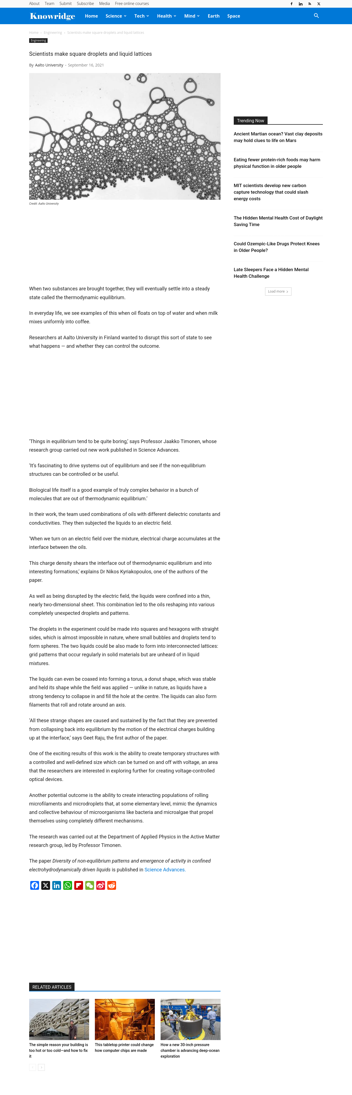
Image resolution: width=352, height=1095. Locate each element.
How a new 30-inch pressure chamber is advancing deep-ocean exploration (190, 1050)
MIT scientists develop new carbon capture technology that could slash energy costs (271, 192)
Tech (141, 16)
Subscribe (85, 3)
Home (91, 16)
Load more (278, 291)
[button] (316, 16)
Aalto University (49, 65)
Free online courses (132, 3)
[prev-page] (32, 1067)
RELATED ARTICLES (51, 987)
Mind (192, 16)
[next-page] (41, 1067)
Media (104, 3)
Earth (213, 16)
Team (49, 3)
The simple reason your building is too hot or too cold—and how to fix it (58, 1050)
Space (233, 16)
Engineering (53, 32)
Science (116, 16)
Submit (65, 3)
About (34, 3)
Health (166, 16)
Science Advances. (165, 869)
